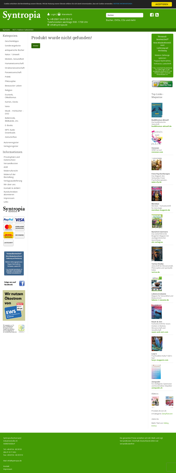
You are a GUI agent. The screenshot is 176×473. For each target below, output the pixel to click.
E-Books (9, 125)
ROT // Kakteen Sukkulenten (23, 30)
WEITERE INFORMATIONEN (16, 6)
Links (6, 201)
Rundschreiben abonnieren (11, 193)
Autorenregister (11, 142)
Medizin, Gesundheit (14, 58)
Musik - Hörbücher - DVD (14, 112)
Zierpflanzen (167, 413)
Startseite (6, 30)
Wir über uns (9, 184)
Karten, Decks (11, 101)
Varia (7, 106)
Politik (7, 76)
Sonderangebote (13, 45)
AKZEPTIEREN (161, 4)
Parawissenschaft (13, 72)
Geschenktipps (12, 41)
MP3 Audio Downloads (10, 131)
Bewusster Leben (13, 85)
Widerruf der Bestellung (10, 175)
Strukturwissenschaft (15, 67)
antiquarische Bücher (14, 50)
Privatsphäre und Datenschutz (12, 158)
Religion (8, 90)
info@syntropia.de (58, 24)
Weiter (35, 45)
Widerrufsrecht (11, 170)
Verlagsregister (11, 146)
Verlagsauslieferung (13, 180)
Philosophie (10, 81)
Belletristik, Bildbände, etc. (12, 119)
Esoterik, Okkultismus (10, 96)
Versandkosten (11, 163)
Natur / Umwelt (12, 54)
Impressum (9, 198)
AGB (6, 167)
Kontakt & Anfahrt (12, 188)
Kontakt (6, 466)
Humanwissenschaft (14, 63)
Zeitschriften (11, 137)
